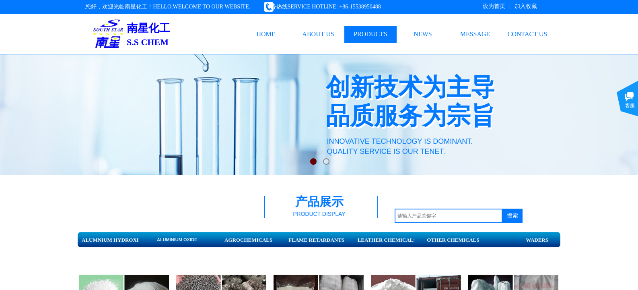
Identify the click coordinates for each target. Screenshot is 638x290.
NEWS (423, 34)
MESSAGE (475, 34)
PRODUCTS (370, 34)
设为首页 (494, 6)
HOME (265, 34)
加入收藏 (526, 6)
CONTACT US (527, 34)
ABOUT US (318, 34)
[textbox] (448, 216)
